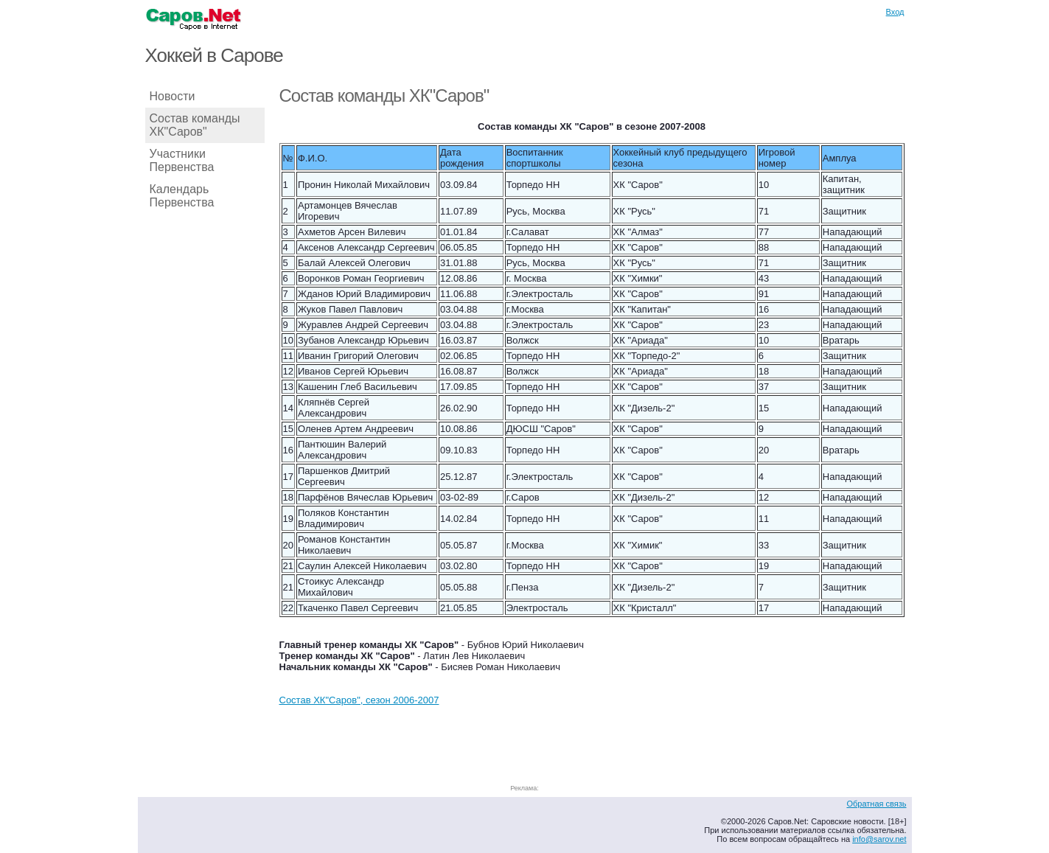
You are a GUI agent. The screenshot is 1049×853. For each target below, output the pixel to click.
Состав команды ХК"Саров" (195, 125)
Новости (172, 96)
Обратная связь (876, 803)
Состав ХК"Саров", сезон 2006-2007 (359, 700)
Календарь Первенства (182, 196)
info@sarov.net (879, 839)
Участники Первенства (182, 160)
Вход (895, 11)
